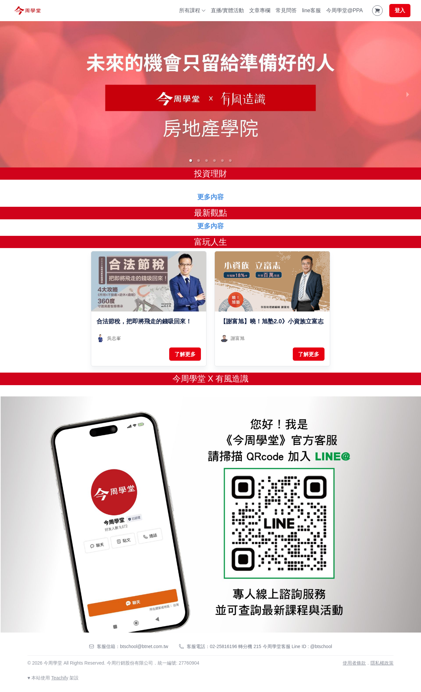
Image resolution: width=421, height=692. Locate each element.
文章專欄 (259, 10)
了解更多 (185, 354)
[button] (190, 160)
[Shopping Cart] (377, 10)
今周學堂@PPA (344, 10)
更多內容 (210, 196)
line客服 (311, 10)
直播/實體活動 (227, 10)
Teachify (59, 677)
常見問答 (286, 10)
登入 (400, 10)
